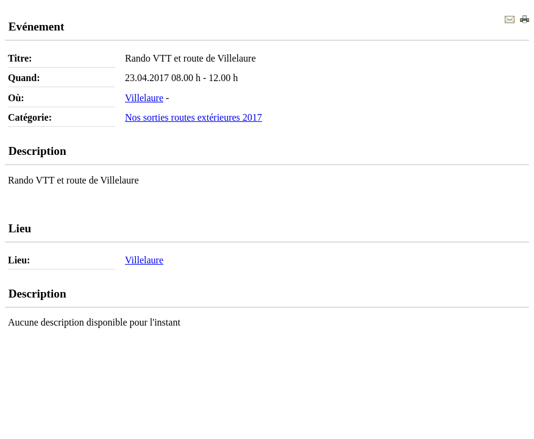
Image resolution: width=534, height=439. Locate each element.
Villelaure (144, 98)
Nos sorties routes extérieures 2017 (193, 117)
